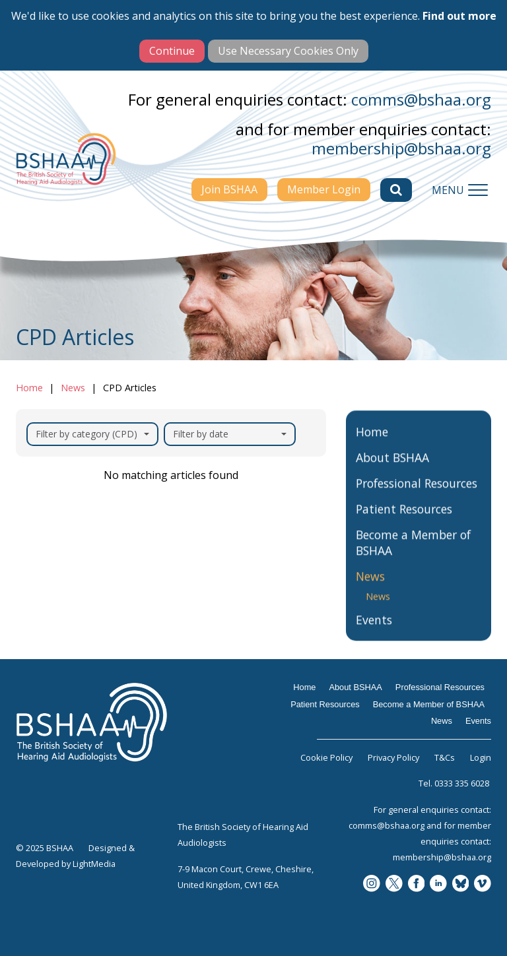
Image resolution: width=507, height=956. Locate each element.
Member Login (323, 189)
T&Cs (444, 757)
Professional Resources (416, 496)
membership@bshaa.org (401, 148)
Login (480, 757)
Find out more (459, 16)
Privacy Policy (393, 757)
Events (374, 633)
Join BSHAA (229, 189)
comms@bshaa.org (421, 99)
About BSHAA (392, 470)
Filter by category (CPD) (92, 434)
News (73, 387)
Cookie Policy (326, 757)
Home (29, 387)
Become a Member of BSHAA (413, 555)
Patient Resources (404, 522)
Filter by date (230, 434)
